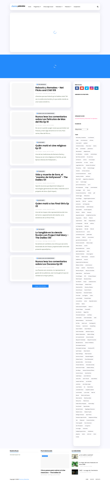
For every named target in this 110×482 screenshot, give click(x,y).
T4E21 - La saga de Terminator (88, 470)
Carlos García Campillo (81, 306)
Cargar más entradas (40, 286)
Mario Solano (79, 245)
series (85, 301)
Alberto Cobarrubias (80, 334)
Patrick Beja (91, 403)
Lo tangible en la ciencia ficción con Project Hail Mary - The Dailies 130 (52, 235)
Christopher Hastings (81, 348)
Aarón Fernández (80, 331)
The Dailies (41, 229)
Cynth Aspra (78, 351)
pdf (94, 193)
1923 (85, 220)
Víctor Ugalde (79, 423)
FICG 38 (86, 229)
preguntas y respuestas (88, 179)
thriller (89, 193)
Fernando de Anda (90, 364)
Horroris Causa (79, 373)
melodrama (90, 431)
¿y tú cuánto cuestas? (86, 455)
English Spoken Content (89, 198)
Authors (78, 303)
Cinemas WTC (91, 348)
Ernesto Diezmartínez (81, 193)
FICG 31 (85, 217)
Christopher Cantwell (80, 345)
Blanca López (90, 242)
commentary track (80, 234)
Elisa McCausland (89, 359)
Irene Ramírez (88, 373)
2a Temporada (79, 226)
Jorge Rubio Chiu (80, 165)
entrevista (78, 204)
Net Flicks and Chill (80, 157)
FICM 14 (83, 212)
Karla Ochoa (90, 387)
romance (78, 237)
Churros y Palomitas (24, 479)
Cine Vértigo (79, 198)
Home (87, 479)
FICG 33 (77, 212)
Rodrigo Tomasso (80, 414)
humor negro (83, 181)
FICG (77, 148)
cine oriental (91, 237)
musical (86, 259)
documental (78, 151)
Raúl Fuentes (87, 273)
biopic (85, 281)
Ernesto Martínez (80, 364)
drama (94, 145)
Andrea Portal (88, 284)
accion (91, 162)
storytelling (92, 326)
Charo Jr (90, 306)
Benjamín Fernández (80, 339)
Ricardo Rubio (87, 298)
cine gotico (87, 425)
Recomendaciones (80, 248)
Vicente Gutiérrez (90, 420)
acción (85, 245)
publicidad (89, 234)
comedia (86, 154)
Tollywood (82, 420)
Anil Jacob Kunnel (80, 337)
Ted (76, 420)
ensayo (77, 267)
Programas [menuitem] (37, 6)
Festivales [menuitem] (58, 6)
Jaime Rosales (94, 187)
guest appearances (80, 251)
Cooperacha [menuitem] (77, 6)
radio (88, 251)
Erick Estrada (88, 362)
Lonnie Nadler (79, 298)
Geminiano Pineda (80, 367)
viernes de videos (80, 145)
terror (95, 434)
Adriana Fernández (80, 206)
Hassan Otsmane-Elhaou (88, 370)
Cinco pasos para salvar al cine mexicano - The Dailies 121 (53, 471)
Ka (84, 387)
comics (85, 159)
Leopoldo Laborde (90, 389)
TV (90, 240)
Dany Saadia (79, 209)
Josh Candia (79, 317)
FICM (84, 168)
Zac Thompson (79, 425)
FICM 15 (84, 237)
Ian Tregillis (85, 295)
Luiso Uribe (86, 392)
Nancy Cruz (78, 400)
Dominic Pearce (79, 356)
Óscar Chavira (90, 267)
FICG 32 (84, 201)
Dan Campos (38, 93)
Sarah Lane (84, 323)
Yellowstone (86, 195)
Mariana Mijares (79, 270)
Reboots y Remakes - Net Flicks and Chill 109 (49, 89)
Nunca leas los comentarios (46, 113)
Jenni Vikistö (86, 378)
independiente (92, 220)
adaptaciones (87, 151)
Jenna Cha (78, 378)
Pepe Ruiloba (86, 406)
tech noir (89, 434)
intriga (86, 187)
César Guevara (88, 353)
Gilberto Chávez (90, 367)
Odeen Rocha (79, 273)
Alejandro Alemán (80, 215)
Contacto (98, 479)
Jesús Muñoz (94, 378)
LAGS (95, 317)
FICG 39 (92, 229)
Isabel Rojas (78, 375)
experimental (79, 220)
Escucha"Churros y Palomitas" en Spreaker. (86, 118)
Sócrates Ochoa (87, 278)
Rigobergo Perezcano (90, 409)
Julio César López (86, 384)
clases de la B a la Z (80, 231)
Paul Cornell (78, 406)
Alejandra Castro (93, 301)
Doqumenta (78, 217)
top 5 (77, 181)
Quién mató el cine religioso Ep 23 (50, 147)
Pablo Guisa (86, 400)
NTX (84, 190)
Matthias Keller (87, 398)
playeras (78, 434)
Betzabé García (79, 342)
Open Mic (78, 201)
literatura (78, 326)
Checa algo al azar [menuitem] (48, 6)
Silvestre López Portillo (81, 417)
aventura (90, 201)
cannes (88, 248)
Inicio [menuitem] (29, 6)
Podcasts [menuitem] (67, 6)
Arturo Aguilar (89, 254)
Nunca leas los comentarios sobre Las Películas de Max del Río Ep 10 (51, 119)
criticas (91, 140)
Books (83, 303)
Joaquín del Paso (80, 381)
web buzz (88, 176)
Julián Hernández (88, 317)
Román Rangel (91, 168)
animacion (78, 159)
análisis (92, 223)
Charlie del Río (79, 287)
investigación (92, 323)
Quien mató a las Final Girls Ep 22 (52, 204)
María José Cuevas (85, 395)
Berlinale (87, 226)
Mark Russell (79, 278)
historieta (85, 428)
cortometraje (94, 154)
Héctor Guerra (85, 256)
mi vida (86, 162)
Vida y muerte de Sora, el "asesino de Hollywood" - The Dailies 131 (51, 177)
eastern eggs (79, 195)
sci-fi (89, 184)
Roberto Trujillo (87, 411)
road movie (85, 326)
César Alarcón (87, 351)
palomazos (90, 148)
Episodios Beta (79, 362)
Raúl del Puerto (79, 409)
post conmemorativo (81, 184)
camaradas (82, 148)
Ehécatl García (79, 359)
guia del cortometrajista (81, 240)
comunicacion (88, 265)
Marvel (77, 395)
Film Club (78, 295)
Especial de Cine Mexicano (82, 262)
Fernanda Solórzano (80, 314)
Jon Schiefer (88, 381)
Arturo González (90, 337)
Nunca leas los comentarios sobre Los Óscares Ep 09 (51, 262)
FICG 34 (91, 217)
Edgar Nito (86, 312)
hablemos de (79, 259)
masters (78, 170)
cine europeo (92, 159)
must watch (78, 143)
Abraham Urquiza (90, 331)
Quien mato (41, 142)
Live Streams (91, 137)
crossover (92, 256)
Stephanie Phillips (93, 417)
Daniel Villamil (87, 290)
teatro (83, 434)
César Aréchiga (79, 353)
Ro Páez (78, 323)
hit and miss (90, 157)
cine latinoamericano (81, 173)
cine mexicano (84, 140)
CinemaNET (87, 309)
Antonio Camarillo (80, 242)
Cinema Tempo (79, 309)
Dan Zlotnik (78, 312)
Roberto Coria (79, 411)
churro (89, 173)
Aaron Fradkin (79, 328)
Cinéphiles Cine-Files (91, 215)
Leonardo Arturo (79, 389)
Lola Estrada (79, 392)
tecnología (41, 171)
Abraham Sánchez (80, 254)
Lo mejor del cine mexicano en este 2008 (88, 463)
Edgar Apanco (79, 229)
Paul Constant (89, 320)
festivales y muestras (81, 137)
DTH (85, 276)
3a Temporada (86, 204)
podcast (85, 143)
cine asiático (79, 301)
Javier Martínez (87, 375)
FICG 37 (77, 256)
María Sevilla (79, 398)
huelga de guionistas (81, 431)
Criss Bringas (79, 276)
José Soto (78, 384)
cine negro (78, 428)
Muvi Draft (78, 179)
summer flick (79, 162)
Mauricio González (90, 270)
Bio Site (92, 479)
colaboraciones (92, 281)
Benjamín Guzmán (92, 339)
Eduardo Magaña (89, 356)
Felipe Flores (79, 292)
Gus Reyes (78, 370)
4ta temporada (79, 187)
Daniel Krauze (79, 290)
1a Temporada (79, 223)
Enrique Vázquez (92, 276)
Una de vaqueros (88, 209)
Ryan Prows (88, 414)
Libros (91, 295)
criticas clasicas (85, 170)
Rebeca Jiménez (79, 265)
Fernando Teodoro (88, 292)
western (83, 267)
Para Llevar (88, 145)
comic (88, 231)
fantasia (89, 212)
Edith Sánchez (90, 206)
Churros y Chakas (89, 287)
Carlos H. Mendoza (89, 342)
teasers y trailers (80, 176)
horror (88, 190)
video (77, 140)
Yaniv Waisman (88, 423)
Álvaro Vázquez (79, 284)
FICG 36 (86, 223)
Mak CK (93, 392)
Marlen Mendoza (79, 320)
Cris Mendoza (42, 84)
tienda (77, 436)
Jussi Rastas (79, 387)
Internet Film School (90, 165)
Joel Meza (89, 314)
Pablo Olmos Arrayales (81, 403)
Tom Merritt (78, 281)
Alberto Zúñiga (90, 334)
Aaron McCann (88, 328)
